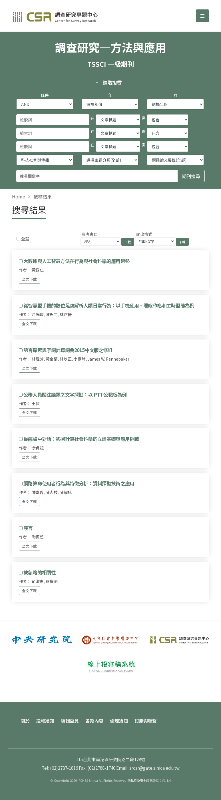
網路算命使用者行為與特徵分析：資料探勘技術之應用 (78, 483)
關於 (25, 720)
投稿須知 (45, 720)
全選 (25, 239)
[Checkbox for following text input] (18, 238)
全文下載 (29, 279)
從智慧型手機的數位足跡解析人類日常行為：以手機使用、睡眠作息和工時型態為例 (108, 305)
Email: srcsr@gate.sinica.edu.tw (148, 768)
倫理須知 (119, 720)
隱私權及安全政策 (139, 780)
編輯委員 (70, 720)
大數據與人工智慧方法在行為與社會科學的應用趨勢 (76, 261)
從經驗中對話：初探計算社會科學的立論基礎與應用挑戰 (81, 438)
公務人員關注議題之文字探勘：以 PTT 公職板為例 (74, 394)
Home (18, 196)
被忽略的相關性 (39, 572)
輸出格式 (144, 234)
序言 (28, 527)
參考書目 (90, 234)
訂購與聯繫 (145, 720)
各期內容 (94, 720)
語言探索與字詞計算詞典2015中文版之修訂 (67, 350)
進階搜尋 (112, 82)
